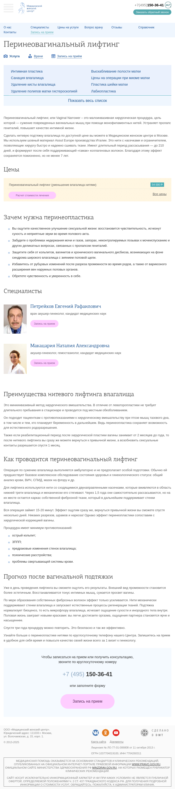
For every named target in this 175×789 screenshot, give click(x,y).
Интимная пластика (26, 71)
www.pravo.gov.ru (146, 764)
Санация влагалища (27, 78)
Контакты (10, 32)
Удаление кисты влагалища (33, 84)
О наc (7, 27)
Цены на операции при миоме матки (120, 78)
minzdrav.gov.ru (104, 767)
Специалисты (40, 27)
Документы (117, 741)
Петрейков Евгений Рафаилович (65, 306)
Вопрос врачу (93, 27)
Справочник (146, 27)
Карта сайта (98, 741)
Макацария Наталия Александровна (69, 345)
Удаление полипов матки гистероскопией (44, 91)
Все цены (160, 194)
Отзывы (116, 27)
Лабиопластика (103, 91)
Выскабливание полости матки (116, 71)
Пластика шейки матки (109, 84)
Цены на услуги (68, 27)
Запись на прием (87, 701)
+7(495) (149, 5)
